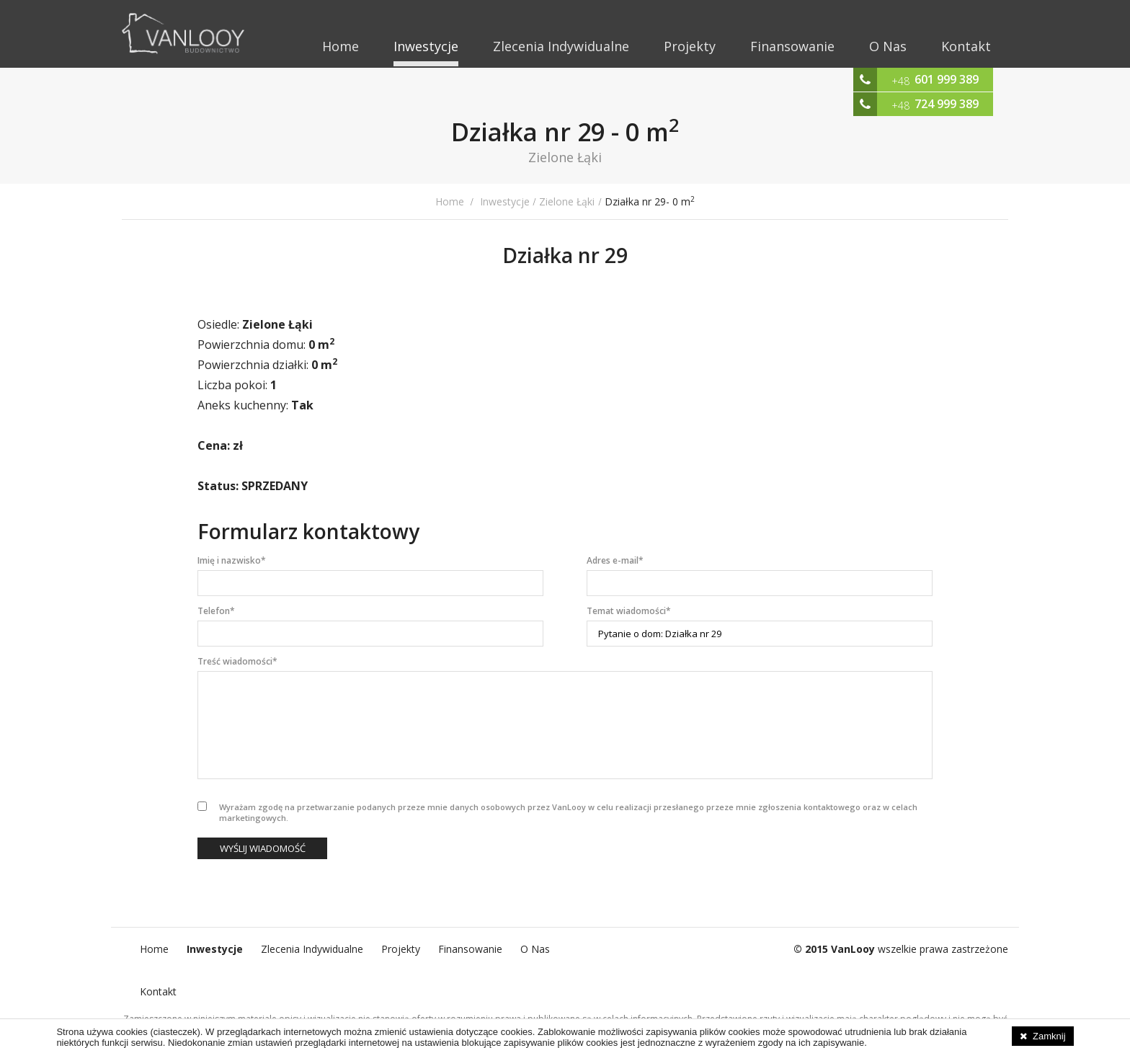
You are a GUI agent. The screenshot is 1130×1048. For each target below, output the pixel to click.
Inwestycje (425, 46)
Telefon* (216, 611)
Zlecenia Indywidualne (561, 46)
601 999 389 (947, 79)
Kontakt (966, 46)
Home (340, 46)
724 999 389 (947, 104)
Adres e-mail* (615, 560)
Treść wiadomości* (237, 661)
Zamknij (1049, 1036)
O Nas (888, 46)
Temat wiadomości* (629, 611)
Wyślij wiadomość (263, 848)
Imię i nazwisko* (231, 560)
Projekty (690, 46)
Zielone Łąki (567, 201)
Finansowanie (792, 46)
